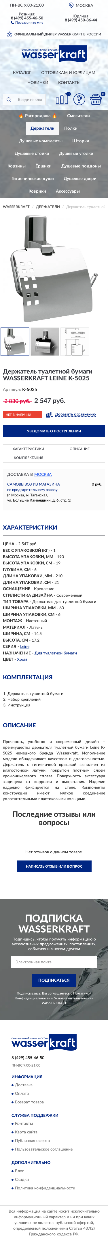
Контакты (69, 83)
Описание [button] (80, 449)
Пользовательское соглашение (44, 1150)
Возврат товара (29, 1103)
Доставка (24, 1085)
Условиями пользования (73, 998)
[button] (27, 22)
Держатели (42, 128)
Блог (19, 1171)
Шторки (80, 141)
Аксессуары (68, 191)
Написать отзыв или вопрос (54, 866)
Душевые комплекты (40, 141)
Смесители (78, 116)
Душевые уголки (76, 153)
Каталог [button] (22, 73)
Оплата (22, 1094)
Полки (70, 128)
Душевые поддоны (81, 166)
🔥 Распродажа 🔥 (37, 116)
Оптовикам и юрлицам (68, 73)
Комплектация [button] (28, 458)
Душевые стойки (32, 153)
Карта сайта (26, 1133)
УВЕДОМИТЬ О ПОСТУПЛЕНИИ (54, 431)
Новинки (37, 83)
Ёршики (43, 166)
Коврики (37, 191)
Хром (22, 660)
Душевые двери (80, 179)
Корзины (16, 166)
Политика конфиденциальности (45, 1188)
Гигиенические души (33, 179)
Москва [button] (43, 475)
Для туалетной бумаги (56, 653)
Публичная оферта (32, 1141)
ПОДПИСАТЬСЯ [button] (54, 981)
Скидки (22, 1180)
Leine (24, 647)
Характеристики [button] (28, 449)
